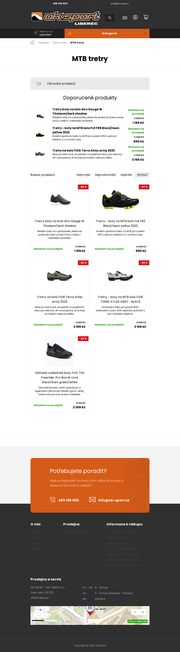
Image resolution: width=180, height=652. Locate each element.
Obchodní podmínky (76, 532)
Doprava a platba (118, 543)
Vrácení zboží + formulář (123, 532)
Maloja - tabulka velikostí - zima (127, 565)
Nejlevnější (83, 175)
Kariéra (34, 543)
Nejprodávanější (105, 175)
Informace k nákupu (125, 524)
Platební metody (118, 538)
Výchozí (142, 175)
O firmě (35, 532)
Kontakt (35, 548)
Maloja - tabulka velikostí (123, 559)
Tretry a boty (60, 42)
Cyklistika (43, 42)
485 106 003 (60, 3)
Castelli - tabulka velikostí (123, 554)
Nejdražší (126, 175)
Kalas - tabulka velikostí (122, 548)
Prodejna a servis (45, 579)
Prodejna (71, 524)
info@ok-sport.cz (120, 3)
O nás (35, 524)
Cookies (35, 538)
